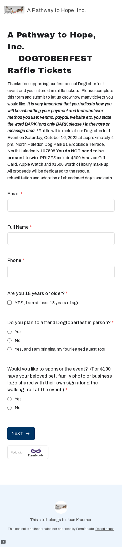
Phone (15, 260)
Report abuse (104, 529)
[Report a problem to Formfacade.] (3, 542)
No (18, 340)
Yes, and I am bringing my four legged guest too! (60, 349)
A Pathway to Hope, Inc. (45, 10)
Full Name (19, 227)
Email (14, 193)
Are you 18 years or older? (37, 293)
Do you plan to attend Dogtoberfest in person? (60, 322)
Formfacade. (85, 529)
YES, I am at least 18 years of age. (48, 303)
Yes (18, 331)
